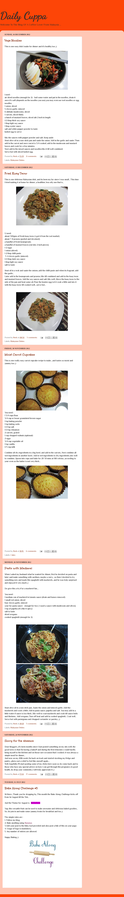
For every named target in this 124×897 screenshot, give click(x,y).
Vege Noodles (13, 40)
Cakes (13, 555)
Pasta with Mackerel (18, 568)
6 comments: (31, 551)
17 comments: (32, 774)
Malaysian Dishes (17, 160)
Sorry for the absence (19, 741)
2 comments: (31, 156)
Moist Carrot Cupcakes (20, 354)
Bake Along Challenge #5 (21, 788)
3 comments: (32, 337)
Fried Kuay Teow (16, 173)
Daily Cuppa (23, 15)
